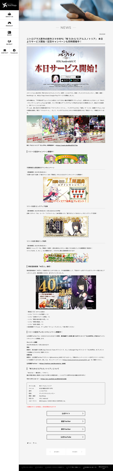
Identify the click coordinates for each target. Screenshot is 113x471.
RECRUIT (9, 44)
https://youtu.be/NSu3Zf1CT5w (67, 145)
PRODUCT (9, 26)
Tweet (30, 443)
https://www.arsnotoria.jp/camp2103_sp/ (76, 360)
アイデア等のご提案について (74, 467)
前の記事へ (57, 452)
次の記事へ (75, 452)
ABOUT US (9, 16)
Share (35, 443)
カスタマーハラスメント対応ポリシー (55, 467)
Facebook (14, 53)
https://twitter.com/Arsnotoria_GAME (53, 363)
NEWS (9, 35)
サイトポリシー (39, 467)
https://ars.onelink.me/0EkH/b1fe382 (53, 379)
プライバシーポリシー (27, 467)
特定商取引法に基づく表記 (89, 467)
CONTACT (4, 53)
